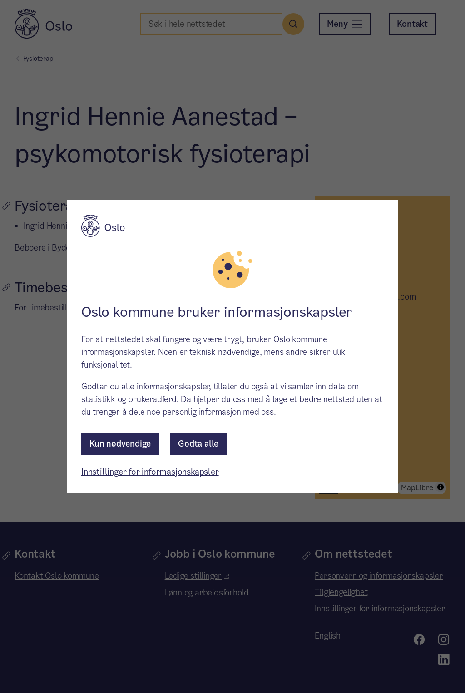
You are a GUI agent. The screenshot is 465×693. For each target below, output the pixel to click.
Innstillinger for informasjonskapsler (150, 471)
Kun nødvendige (120, 443)
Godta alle (198, 443)
